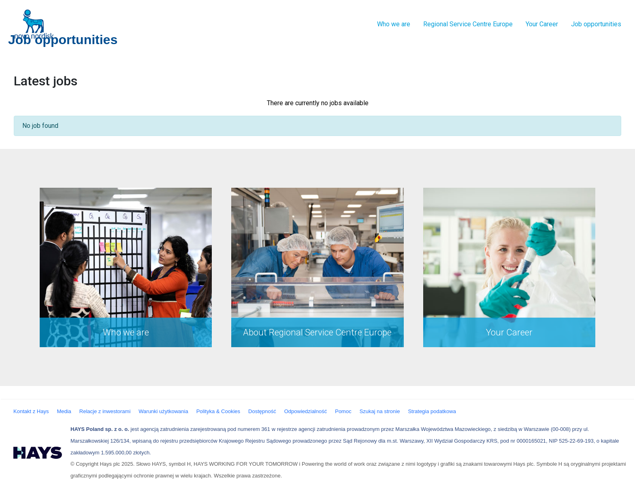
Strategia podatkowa (432, 411)
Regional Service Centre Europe (468, 24)
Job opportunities (596, 24)
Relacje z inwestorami (104, 411)
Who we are (393, 24)
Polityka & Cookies (218, 411)
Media (64, 411)
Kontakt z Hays (31, 411)
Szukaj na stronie (380, 411)
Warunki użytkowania (163, 411)
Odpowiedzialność (305, 411)
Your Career (542, 24)
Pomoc (343, 411)
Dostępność (262, 411)
